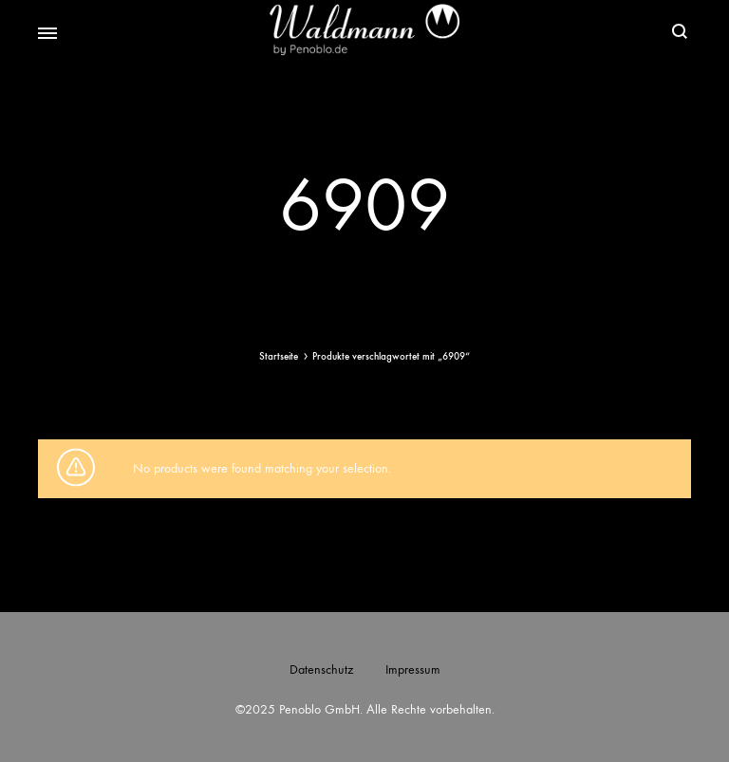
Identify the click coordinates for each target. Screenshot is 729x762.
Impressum (412, 669)
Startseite (278, 356)
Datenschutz (321, 669)
